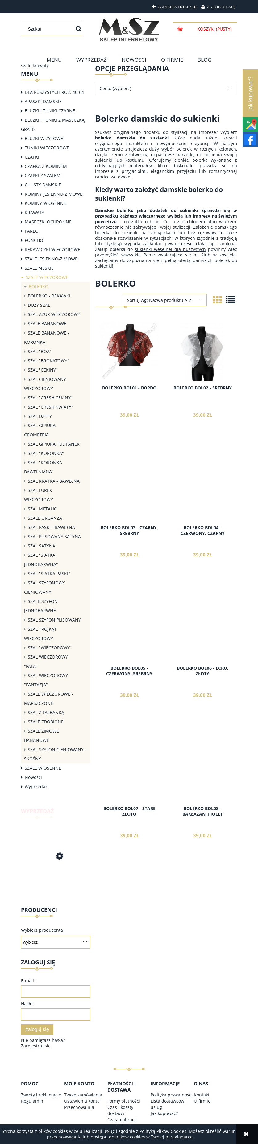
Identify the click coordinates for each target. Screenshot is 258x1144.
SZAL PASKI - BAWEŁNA (51, 527)
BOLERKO (38, 286)
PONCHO (34, 240)
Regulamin (32, 1101)
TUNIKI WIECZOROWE (47, 148)
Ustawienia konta (82, 1101)
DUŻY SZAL (39, 305)
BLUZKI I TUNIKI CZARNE (50, 111)
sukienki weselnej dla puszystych (170, 249)
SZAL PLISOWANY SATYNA (54, 536)
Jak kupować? (164, 1113)
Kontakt (202, 1095)
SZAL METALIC (42, 509)
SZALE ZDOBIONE (46, 722)
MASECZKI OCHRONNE (48, 222)
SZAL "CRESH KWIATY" (50, 407)
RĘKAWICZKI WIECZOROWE (52, 249)
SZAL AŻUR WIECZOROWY (54, 314)
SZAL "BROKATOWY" (48, 361)
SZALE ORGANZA (45, 518)
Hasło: (27, 1003)
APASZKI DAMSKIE (43, 101)
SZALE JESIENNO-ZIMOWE (51, 259)
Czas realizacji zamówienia (122, 1123)
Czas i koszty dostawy (120, 1110)
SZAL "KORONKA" (46, 453)
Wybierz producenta (42, 930)
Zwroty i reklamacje (41, 1095)
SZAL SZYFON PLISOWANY (54, 620)
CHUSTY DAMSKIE (43, 185)
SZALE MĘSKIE (39, 268)
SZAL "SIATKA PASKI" (49, 573)
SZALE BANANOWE (47, 324)
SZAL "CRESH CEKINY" (50, 398)
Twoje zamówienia (83, 1095)
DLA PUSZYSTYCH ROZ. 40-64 (54, 92)
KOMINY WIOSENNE (45, 203)
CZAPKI (32, 157)
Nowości (33, 777)
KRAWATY (34, 212)
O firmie (202, 1101)
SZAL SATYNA (41, 546)
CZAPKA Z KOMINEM (46, 166)
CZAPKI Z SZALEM (42, 175)
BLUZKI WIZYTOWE (44, 138)
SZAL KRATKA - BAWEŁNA (54, 481)
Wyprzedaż (36, 786)
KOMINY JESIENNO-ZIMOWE (53, 194)
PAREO (32, 231)
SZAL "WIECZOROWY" (50, 648)
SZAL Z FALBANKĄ (46, 712)
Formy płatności (123, 1101)
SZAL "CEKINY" (43, 370)
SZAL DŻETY (40, 416)
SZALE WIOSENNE (43, 768)
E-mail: (28, 981)
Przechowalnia (79, 1107)
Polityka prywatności (172, 1095)
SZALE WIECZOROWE (47, 277)
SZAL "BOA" (39, 351)
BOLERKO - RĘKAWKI (49, 296)
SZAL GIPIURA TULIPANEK (54, 444)
